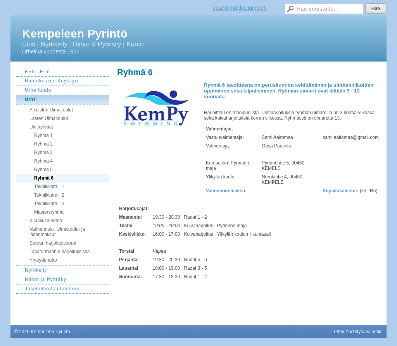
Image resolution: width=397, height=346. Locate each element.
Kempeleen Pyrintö (75, 33)
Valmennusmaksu (225, 191)
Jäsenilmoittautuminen (240, 8)
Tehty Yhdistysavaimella (358, 331)
